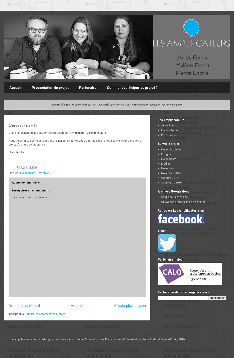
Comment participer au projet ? (132, 88)
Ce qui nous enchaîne (174, 197)
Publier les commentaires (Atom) (46, 314)
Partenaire (88, 88)
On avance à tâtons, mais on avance (183, 201)
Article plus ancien (130, 305)
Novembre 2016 (171, 173)
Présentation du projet (50, 88)
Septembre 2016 (171, 182)
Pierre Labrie (168, 135)
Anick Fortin (168, 125)
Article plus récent (24, 305)
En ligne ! (166, 154)
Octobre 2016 (44, 172)
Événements (27, 172)
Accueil (15, 88)
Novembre (167, 168)
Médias (165, 163)
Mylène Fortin (169, 130)
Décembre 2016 (171, 149)
